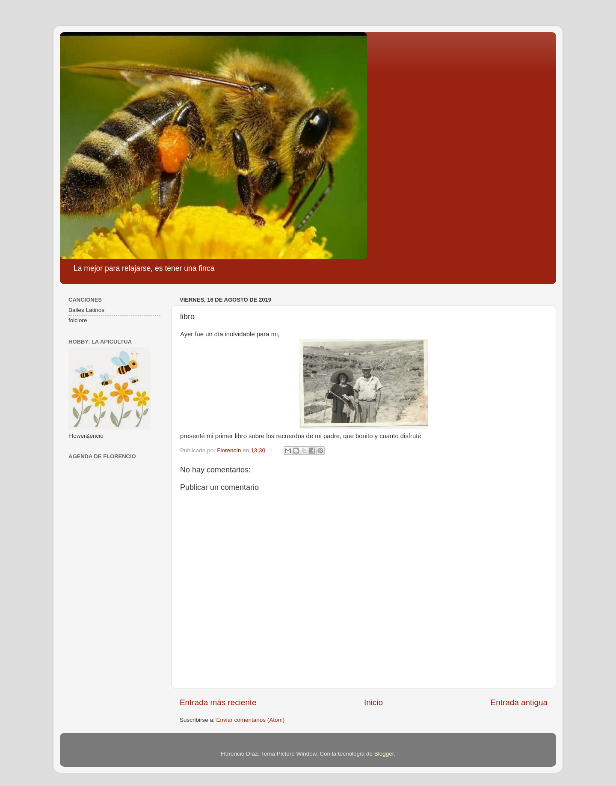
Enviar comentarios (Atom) (250, 720)
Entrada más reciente (218, 702)
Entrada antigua (519, 702)
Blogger (384, 753)
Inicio (373, 702)
